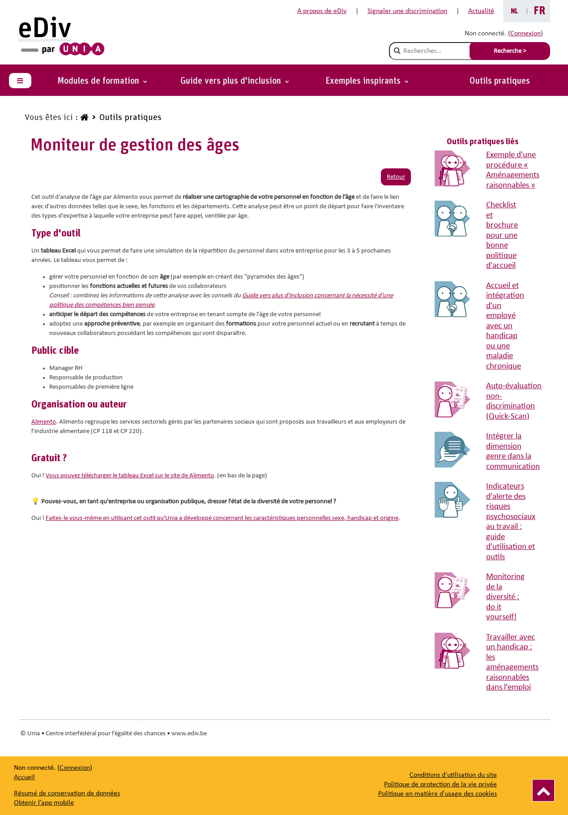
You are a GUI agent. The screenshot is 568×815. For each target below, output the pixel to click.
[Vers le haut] (543, 790)
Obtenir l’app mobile (44, 802)
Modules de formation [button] (99, 81)
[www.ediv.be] (83, 117)
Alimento (43, 422)
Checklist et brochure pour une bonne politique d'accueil (502, 235)
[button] (367, 81)
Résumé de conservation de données (67, 793)
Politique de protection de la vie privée (440, 784)
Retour (396, 177)
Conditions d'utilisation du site (453, 775)
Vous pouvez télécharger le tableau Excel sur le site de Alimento (130, 475)
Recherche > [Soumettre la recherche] (510, 51)
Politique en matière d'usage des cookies (437, 794)
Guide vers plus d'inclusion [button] (231, 81)
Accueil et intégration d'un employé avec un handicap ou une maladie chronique (505, 326)
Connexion (525, 33)
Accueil (24, 777)
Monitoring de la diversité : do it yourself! (505, 597)
